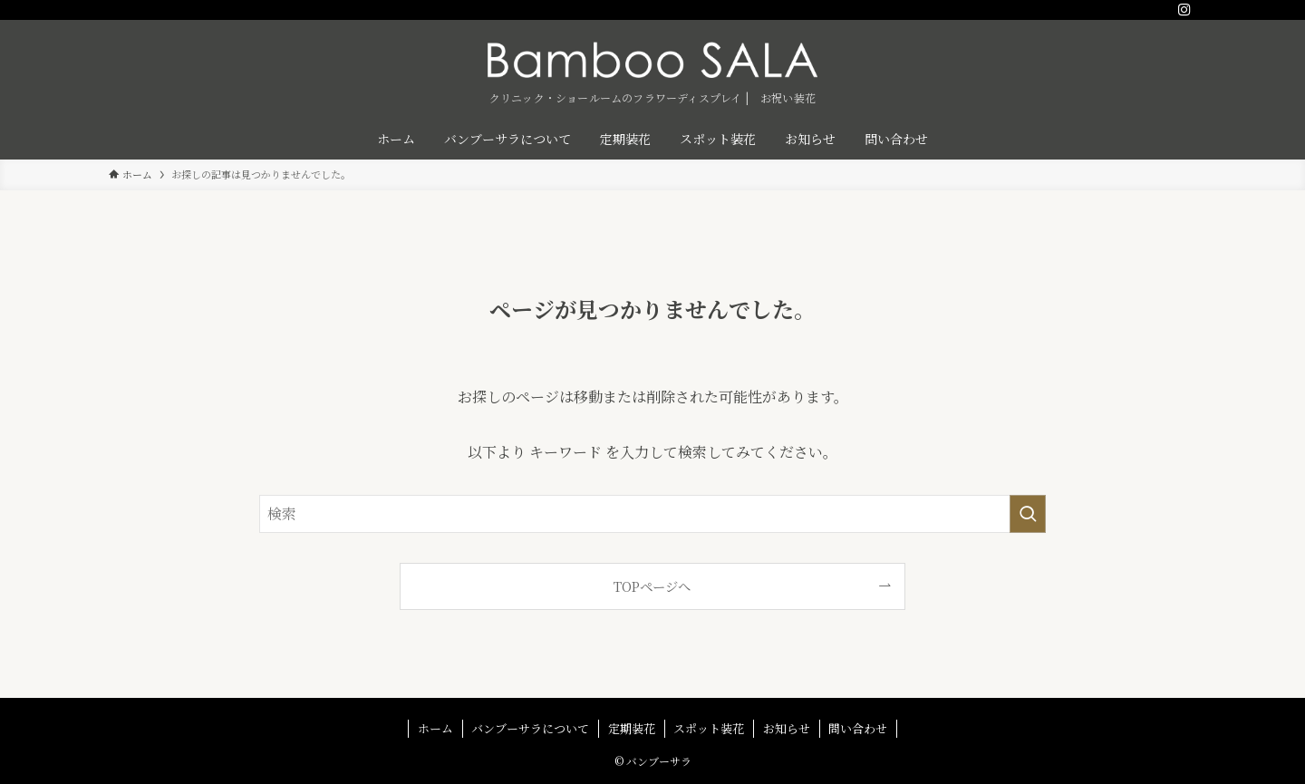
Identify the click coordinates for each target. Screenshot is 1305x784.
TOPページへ (652, 585)
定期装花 (631, 728)
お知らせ (786, 728)
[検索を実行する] (1028, 514)
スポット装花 (708, 728)
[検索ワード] (652, 514)
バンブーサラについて (530, 728)
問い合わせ (857, 728)
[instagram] (1184, 10)
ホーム (435, 728)
